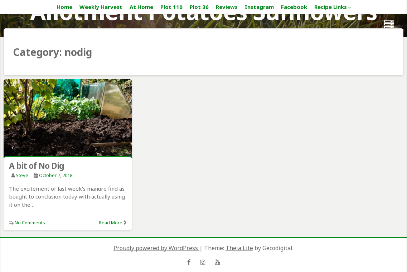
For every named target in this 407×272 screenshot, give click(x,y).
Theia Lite (239, 248)
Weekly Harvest (100, 6)
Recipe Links (330, 6)
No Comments (30, 222)
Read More (110, 222)
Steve (22, 175)
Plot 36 (199, 6)
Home (64, 6)
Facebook (294, 6)
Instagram (259, 6)
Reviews (227, 6)
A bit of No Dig (36, 165)
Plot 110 (171, 6)
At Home (141, 6)
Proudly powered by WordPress (156, 248)
